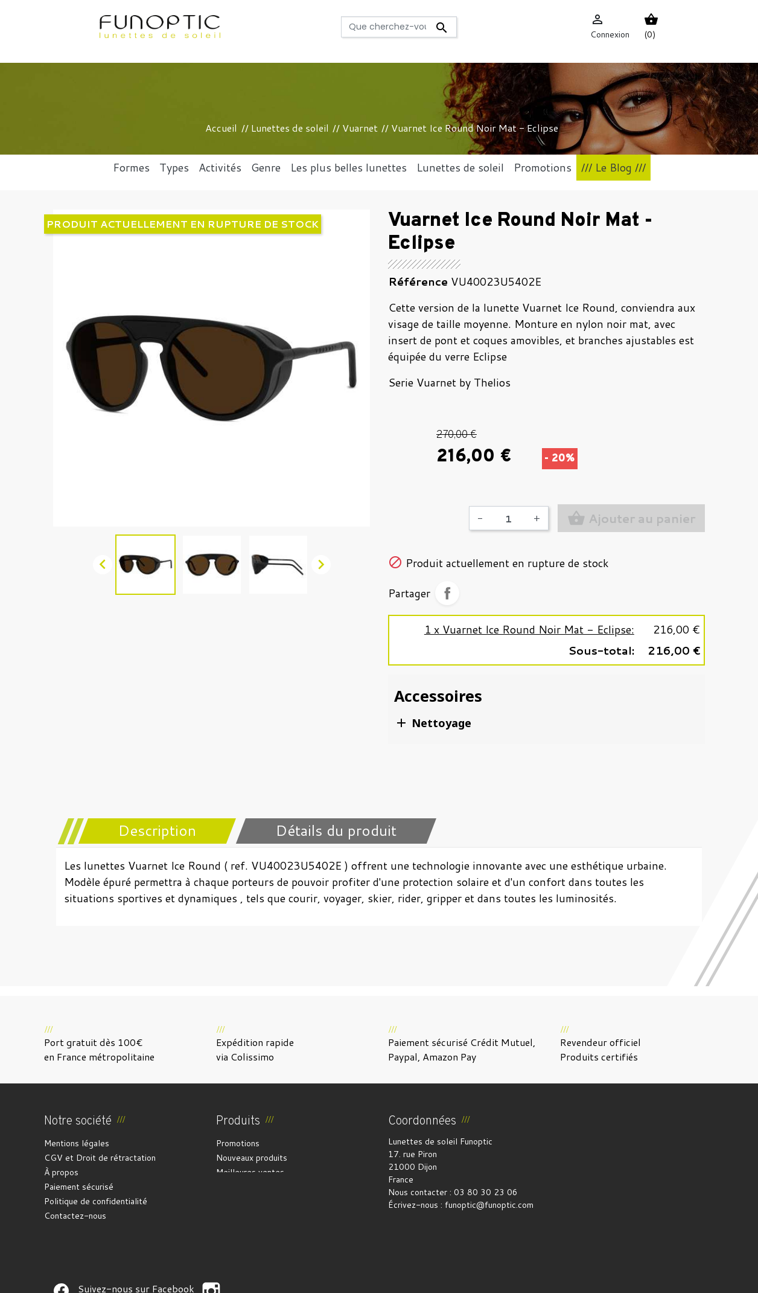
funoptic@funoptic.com (489, 1205)
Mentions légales (76, 1143)
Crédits (377, 1277)
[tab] (149, 831)
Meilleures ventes (250, 1172)
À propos (61, 1172)
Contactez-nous (75, 1216)
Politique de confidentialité (95, 1201)
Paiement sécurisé (78, 1187)
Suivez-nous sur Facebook (61, 1244)
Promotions (238, 1143)
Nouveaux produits (251, 1158)
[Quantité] (508, 518)
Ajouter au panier (631, 518)
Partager (447, 593)
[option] (211, 368)
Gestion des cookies (438, 1277)
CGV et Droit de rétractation (100, 1158)
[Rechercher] (399, 26)
